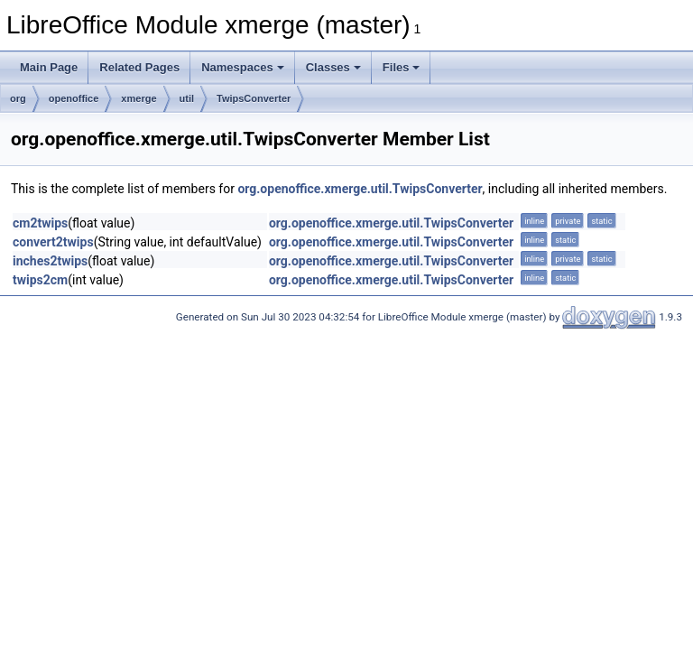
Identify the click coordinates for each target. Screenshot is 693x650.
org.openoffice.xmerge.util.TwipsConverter (359, 188)
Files (401, 67)
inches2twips (50, 261)
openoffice (74, 98)
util (187, 98)
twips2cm (40, 280)
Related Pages (139, 67)
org (18, 98)
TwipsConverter (254, 98)
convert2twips (53, 242)
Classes (333, 67)
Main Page (49, 67)
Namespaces (242, 67)
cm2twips (40, 223)
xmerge (138, 98)
